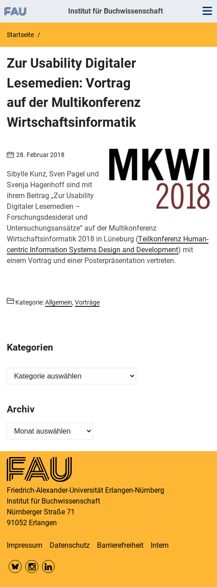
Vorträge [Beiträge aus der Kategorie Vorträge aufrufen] (87, 302)
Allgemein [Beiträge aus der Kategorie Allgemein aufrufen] (58, 302)
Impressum (24, 545)
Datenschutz (70, 545)
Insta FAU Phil (31, 566)
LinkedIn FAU (48, 566)
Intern (160, 545)
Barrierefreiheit (120, 545)
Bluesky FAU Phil (15, 566)
